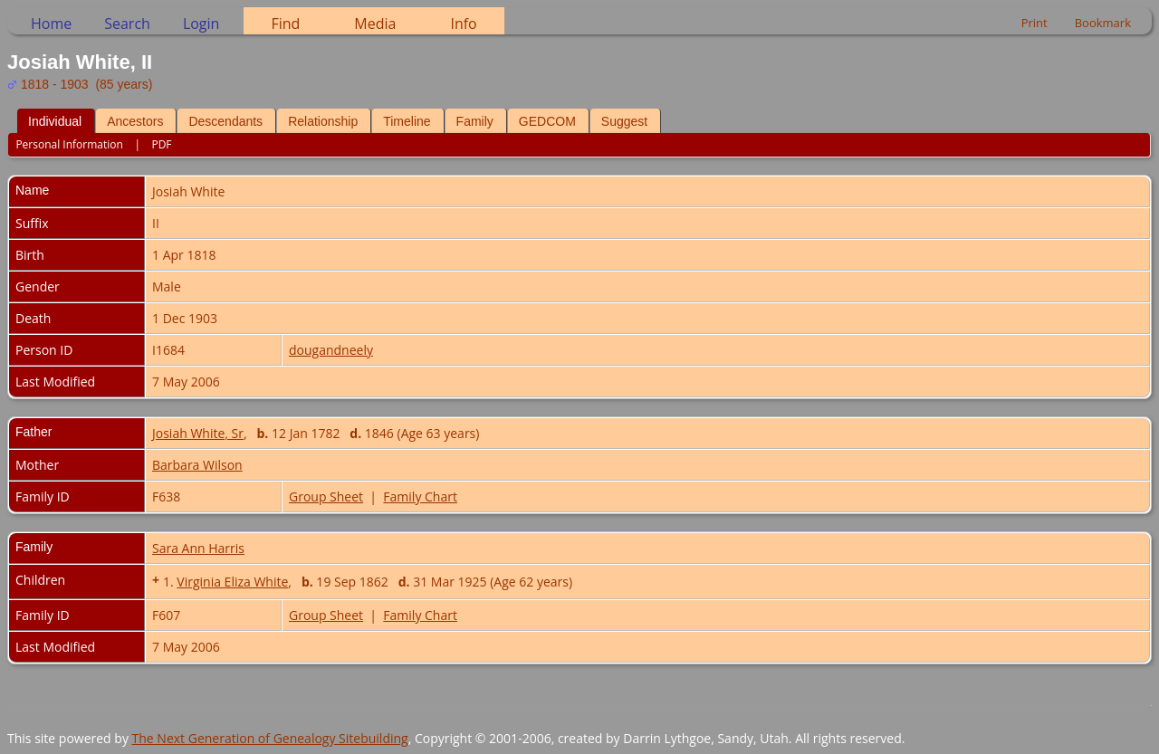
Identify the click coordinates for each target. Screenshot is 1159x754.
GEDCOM (547, 121)
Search (127, 23)
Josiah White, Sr (198, 433)
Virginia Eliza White (232, 581)
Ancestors (135, 121)
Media (375, 23)
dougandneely (331, 349)
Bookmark (1103, 22)
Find (285, 23)
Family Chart (420, 496)
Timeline (406, 121)
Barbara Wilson (197, 464)
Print (1034, 22)
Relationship (323, 121)
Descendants (225, 121)
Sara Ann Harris (198, 548)
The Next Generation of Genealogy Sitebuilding (270, 738)
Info (463, 23)
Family (474, 121)
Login (201, 23)
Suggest (624, 121)
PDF (161, 144)
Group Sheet (326, 496)
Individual (54, 121)
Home (51, 23)
